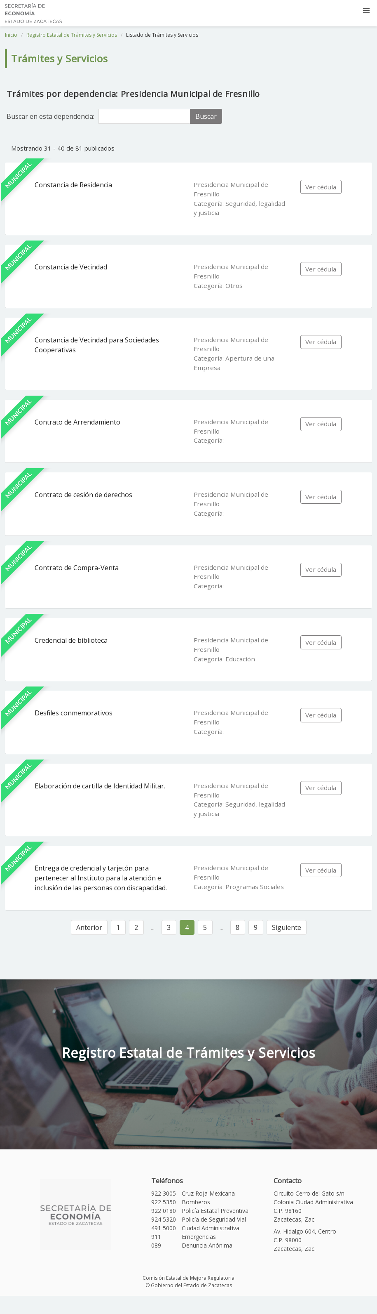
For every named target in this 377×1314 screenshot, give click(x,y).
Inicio (11, 34)
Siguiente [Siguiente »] (286, 927)
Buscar (206, 116)
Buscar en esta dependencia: (50, 116)
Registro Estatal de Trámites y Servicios (71, 34)
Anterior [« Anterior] (89, 927)
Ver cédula (320, 187)
